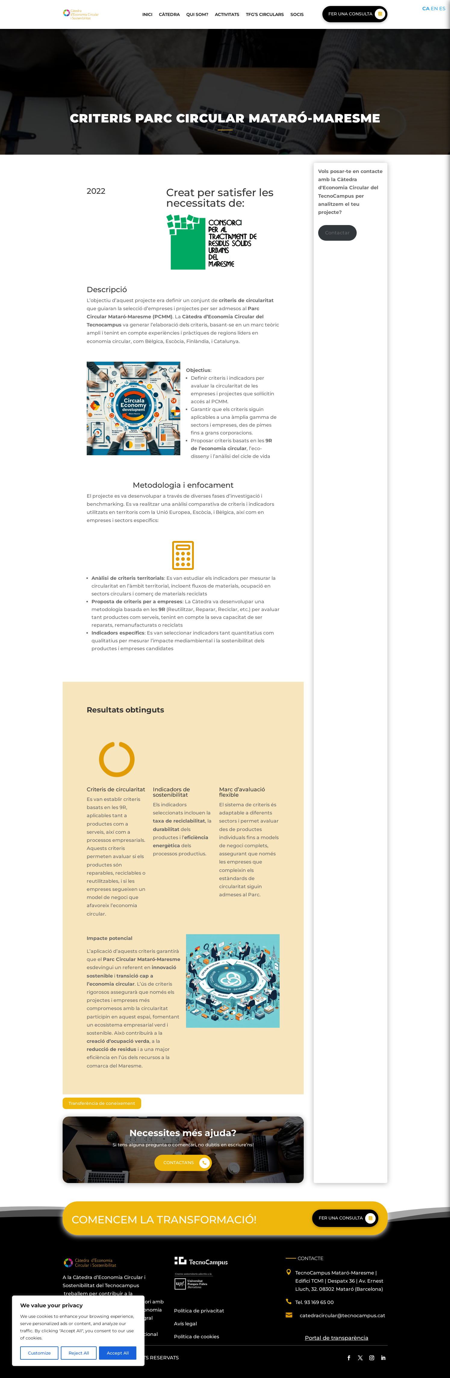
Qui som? (197, 14)
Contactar (337, 233)
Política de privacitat (199, 1311)
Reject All (79, 1353)
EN (434, 8)
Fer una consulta (350, 14)
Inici (147, 14)
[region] (78, 1331)
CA (426, 8)
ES (442, 8)
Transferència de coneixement (102, 1103)
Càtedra (169, 14)
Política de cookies (196, 1336)
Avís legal (185, 1324)
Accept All (118, 1353)
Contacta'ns (178, 1162)
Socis (297, 14)
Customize (39, 1353)
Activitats (227, 14)
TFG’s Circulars (265, 14)
